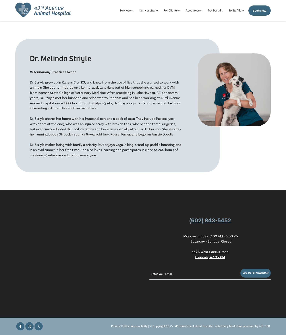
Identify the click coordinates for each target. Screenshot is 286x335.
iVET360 (264, 326)
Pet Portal (214, 10)
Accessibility (139, 326)
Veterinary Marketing (228, 326)
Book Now (259, 10)
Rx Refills (235, 10)
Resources (193, 10)
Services (125, 10)
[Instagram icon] (29, 326)
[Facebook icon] (20, 326)
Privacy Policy (120, 326)
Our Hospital (147, 10)
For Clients (171, 10)
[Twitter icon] (38, 326)
